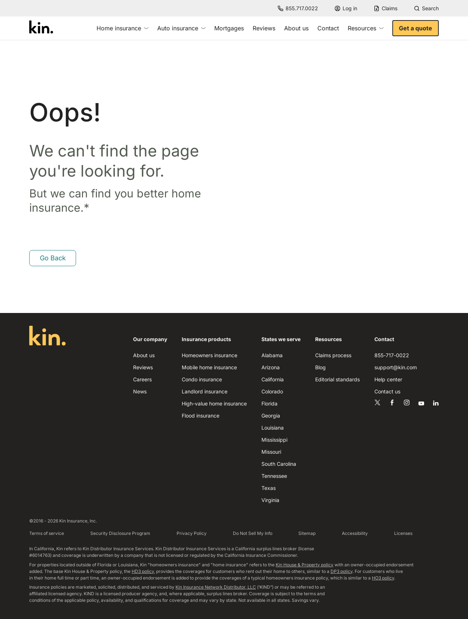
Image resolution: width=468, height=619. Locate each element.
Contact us (387, 391)
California (272, 379)
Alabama (272, 355)
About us (296, 28)
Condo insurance (202, 379)
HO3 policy (383, 578)
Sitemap (307, 533)
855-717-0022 (391, 355)
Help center (388, 379)
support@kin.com (395, 367)
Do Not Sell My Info (252, 533)
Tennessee (274, 476)
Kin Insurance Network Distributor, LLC (216, 587)
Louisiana (272, 427)
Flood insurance (200, 415)
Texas (268, 488)
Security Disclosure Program (120, 533)
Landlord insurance (204, 391)
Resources (366, 28)
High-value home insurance (214, 403)
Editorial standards (337, 379)
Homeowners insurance (209, 355)
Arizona (270, 367)
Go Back (53, 258)
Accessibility (355, 533)
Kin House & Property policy (304, 564)
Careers (142, 379)
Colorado (272, 391)
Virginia (270, 500)
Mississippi (274, 440)
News (140, 391)
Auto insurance (181, 28)
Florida (269, 403)
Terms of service (46, 533)
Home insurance (122, 28)
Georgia (270, 415)
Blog (320, 367)
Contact (328, 28)
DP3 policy (341, 571)
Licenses (403, 533)
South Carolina (278, 464)
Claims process (333, 355)
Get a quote (415, 28)
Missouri (271, 452)
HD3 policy (143, 571)
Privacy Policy (192, 533)
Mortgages (229, 28)
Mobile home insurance (209, 367)
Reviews (264, 28)
